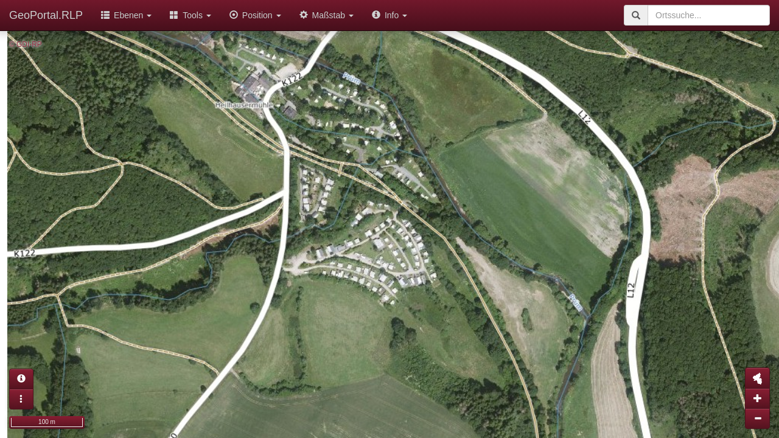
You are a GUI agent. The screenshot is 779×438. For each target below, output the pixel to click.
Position (255, 15)
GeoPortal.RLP (46, 15)
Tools (190, 15)
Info (389, 15)
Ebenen (126, 15)
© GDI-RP (25, 44)
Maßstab (326, 15)
